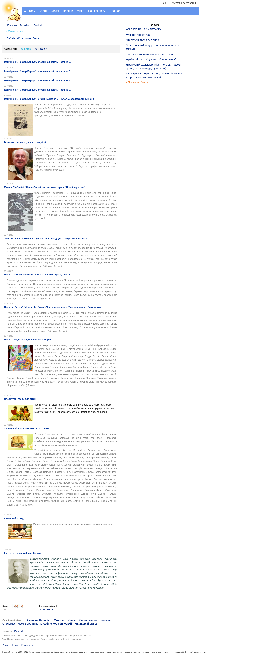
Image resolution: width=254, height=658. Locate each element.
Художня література (138, 34)
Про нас (115, 10)
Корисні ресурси (28, 645)
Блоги (43, 10)
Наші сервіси (97, 10)
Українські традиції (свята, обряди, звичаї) (151, 59)
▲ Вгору (29, 10)
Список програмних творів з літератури (149, 54)
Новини (68, 10)
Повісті (18, 631)
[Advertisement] (141, 139)
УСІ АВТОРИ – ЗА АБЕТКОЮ (143, 29)
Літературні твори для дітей (142, 40)
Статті (55, 10)
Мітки (80, 10)
